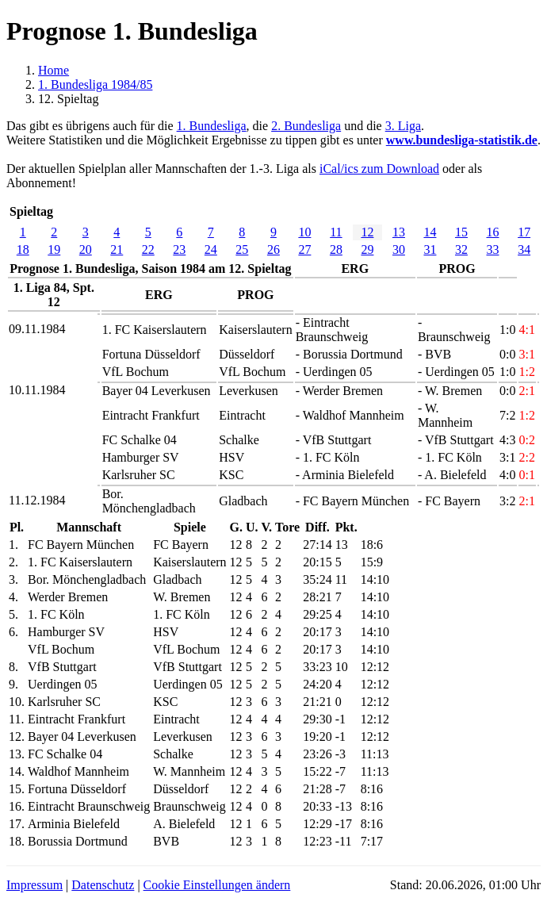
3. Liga (403, 125)
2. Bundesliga (306, 125)
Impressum (34, 885)
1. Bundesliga (212, 125)
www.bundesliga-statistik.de (461, 140)
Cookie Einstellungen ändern (217, 885)
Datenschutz (102, 885)
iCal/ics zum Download (379, 168)
